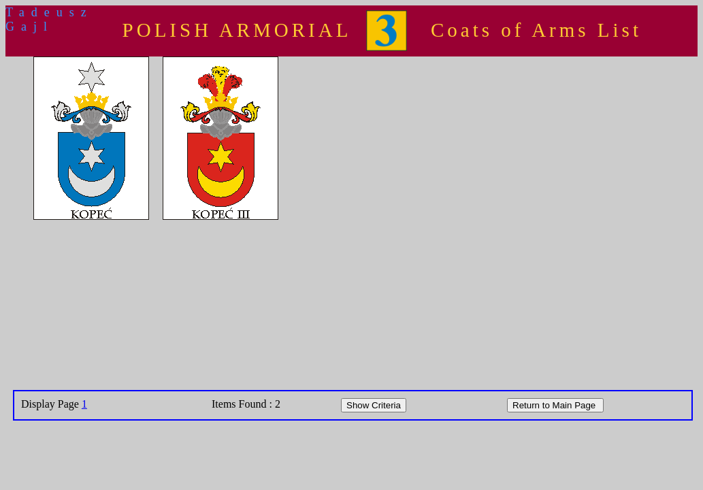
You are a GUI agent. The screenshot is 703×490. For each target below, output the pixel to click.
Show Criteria (373, 405)
